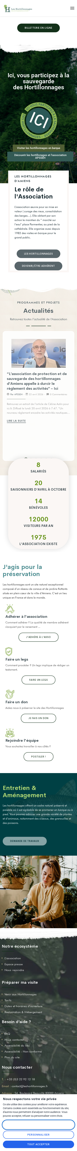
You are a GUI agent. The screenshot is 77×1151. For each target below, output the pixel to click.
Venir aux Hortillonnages (21, 994)
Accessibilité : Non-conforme (23, 1051)
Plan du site (12, 1057)
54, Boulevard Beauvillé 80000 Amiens (39, 1093)
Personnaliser (38, 1134)
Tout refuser (38, 1124)
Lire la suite (17, 420)
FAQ (7, 1033)
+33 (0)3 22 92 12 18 (21, 1079)
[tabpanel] (38, 381)
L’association (13, 958)
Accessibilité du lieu (17, 1045)
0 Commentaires (58, 394)
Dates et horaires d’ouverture (24, 1006)
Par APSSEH (16, 394)
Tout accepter (38, 1144)
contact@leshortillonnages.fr (30, 1086)
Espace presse (14, 964)
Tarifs (8, 1000)
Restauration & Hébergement (23, 1012)
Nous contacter (14, 1039)
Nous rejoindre (14, 970)
